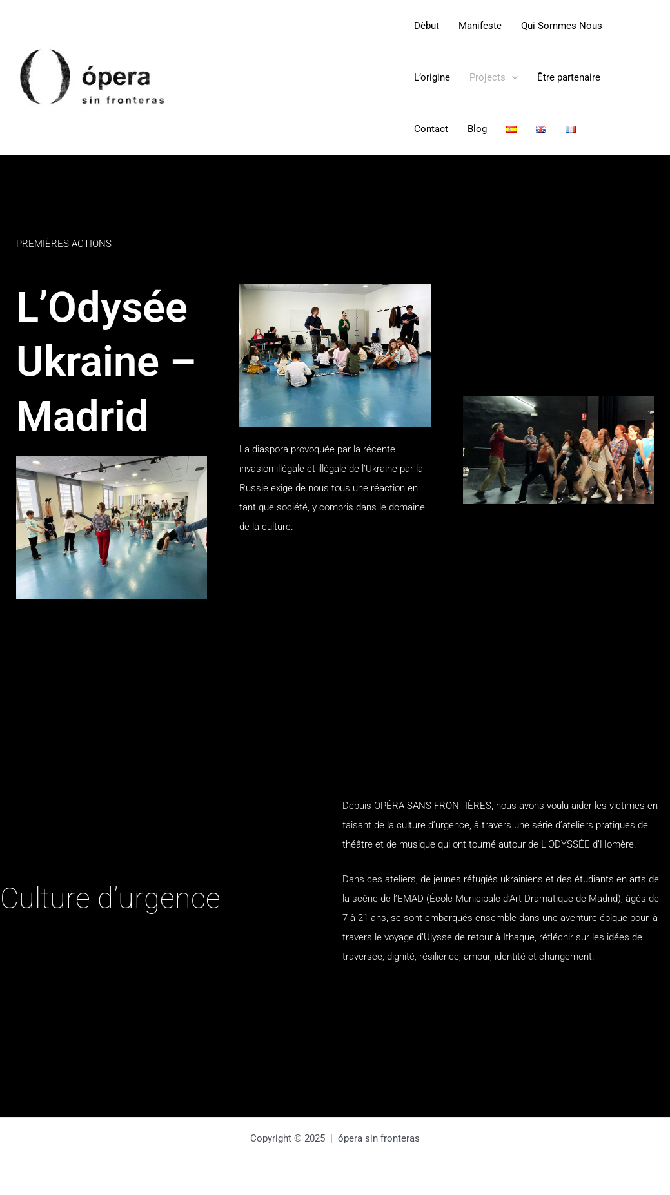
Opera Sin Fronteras (290, 77)
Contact (431, 129)
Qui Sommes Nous (561, 26)
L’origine (432, 77)
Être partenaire (568, 77)
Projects (493, 77)
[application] (512, 77)
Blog (477, 129)
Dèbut (426, 26)
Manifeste (480, 26)
